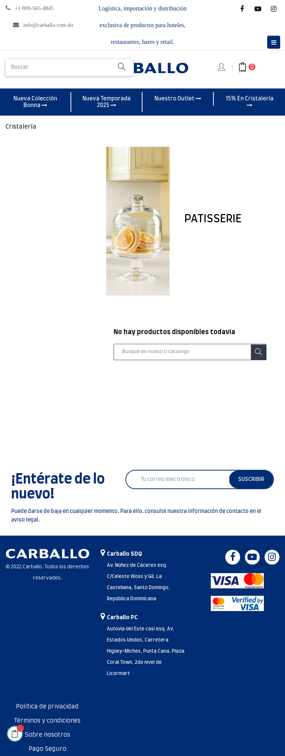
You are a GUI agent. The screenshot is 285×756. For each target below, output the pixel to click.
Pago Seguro (47, 749)
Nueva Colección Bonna (35, 102)
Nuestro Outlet (177, 98)
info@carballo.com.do (48, 25)
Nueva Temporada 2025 (106, 102)
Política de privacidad (47, 707)
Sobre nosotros (47, 735)
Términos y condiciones (47, 721)
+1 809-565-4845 (34, 8)
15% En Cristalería (249, 102)
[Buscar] (190, 352)
